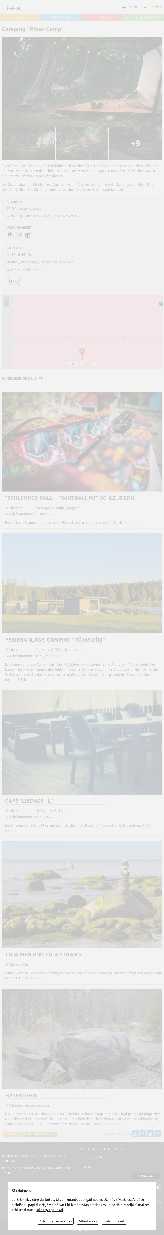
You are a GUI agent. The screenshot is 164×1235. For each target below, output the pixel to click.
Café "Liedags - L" (29, 801)
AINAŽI (21, 18)
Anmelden (145, 1175)
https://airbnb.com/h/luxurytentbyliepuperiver (41, 262)
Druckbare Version (41, 1134)
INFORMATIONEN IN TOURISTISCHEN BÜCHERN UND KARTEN (36, 1170)
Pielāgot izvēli (114, 1221)
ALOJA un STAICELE (143, 18)
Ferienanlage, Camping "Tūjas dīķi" (55, 640)
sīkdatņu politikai (49, 1210)
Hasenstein (21, 1095)
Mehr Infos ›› (132, 522)
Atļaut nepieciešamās (55, 1221)
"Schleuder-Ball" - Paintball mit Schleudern (69, 498)
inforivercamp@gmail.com (27, 269)
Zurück (12, 1134)
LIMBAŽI (102, 18)
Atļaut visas (88, 1221)
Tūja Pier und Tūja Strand (43, 954)
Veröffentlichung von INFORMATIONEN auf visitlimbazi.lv (34, 1158)
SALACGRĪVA (61, 18)
